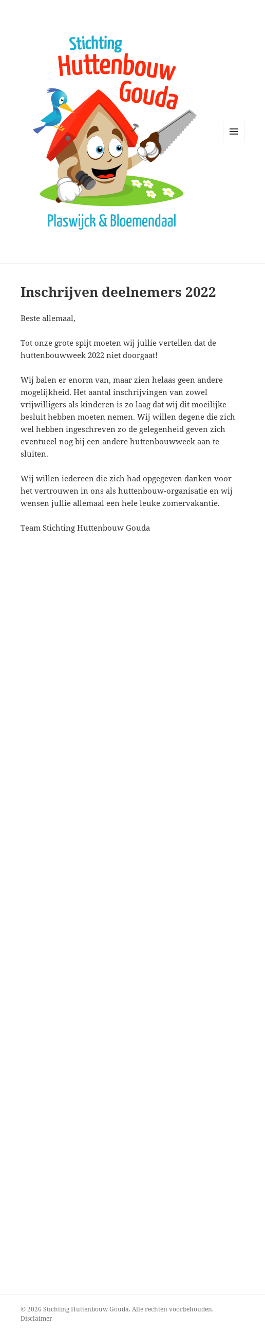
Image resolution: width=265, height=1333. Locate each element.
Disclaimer (36, 1318)
